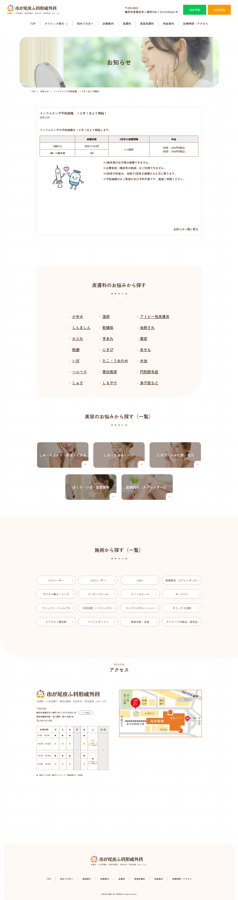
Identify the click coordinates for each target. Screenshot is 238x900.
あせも (145, 349)
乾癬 (76, 349)
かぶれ (77, 338)
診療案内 (108, 23)
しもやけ (109, 382)
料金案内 (168, 23)
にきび (107, 349)
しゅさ (77, 382)
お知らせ (44, 91)
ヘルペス (79, 371)
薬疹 (143, 338)
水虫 (143, 360)
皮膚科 (127, 23)
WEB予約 (219, 10)
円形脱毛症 (149, 371)
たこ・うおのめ (115, 360)
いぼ (76, 360)
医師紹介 (86, 878)
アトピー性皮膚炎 (154, 316)
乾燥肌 (107, 327)
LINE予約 (194, 10)
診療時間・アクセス (195, 23)
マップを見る (85, 713)
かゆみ (77, 316)
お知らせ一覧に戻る (185, 229)
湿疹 (106, 316)
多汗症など (149, 382)
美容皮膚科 (147, 23)
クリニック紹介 (54, 23)
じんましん (81, 327)
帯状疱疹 (109, 371)
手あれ (107, 338)
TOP (33, 23)
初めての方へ (85, 23)
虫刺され (147, 327)
